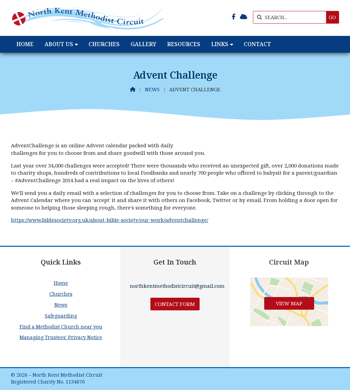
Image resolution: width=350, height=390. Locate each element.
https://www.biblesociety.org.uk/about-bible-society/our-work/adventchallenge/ (109, 219)
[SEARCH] (291, 17)
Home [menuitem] (24, 44)
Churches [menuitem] (104, 44)
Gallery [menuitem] (143, 44)
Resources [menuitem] (183, 44)
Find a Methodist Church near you (60, 326)
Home (61, 283)
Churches (60, 294)
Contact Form (175, 303)
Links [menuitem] (219, 44)
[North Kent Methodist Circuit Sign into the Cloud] (243, 17)
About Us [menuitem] (58, 44)
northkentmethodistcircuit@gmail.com (177, 286)
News (152, 89)
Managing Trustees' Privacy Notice (60, 337)
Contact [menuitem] (257, 44)
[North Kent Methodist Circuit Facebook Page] (233, 17)
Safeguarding (61, 315)
